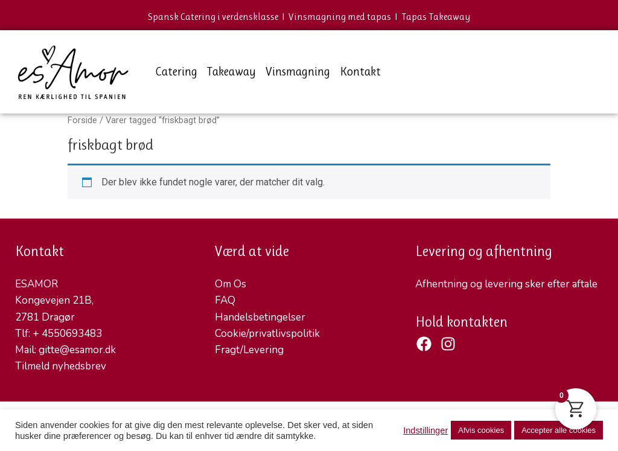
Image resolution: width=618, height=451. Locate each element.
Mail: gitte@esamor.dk (65, 350)
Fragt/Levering (249, 350)
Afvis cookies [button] (481, 430)
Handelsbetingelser (260, 317)
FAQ (225, 300)
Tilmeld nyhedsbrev (60, 366)
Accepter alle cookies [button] (558, 430)
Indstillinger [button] (425, 430)
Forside (82, 120)
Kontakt (360, 71)
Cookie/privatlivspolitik (267, 334)
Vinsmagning (298, 71)
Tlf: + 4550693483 (58, 334)
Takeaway (231, 71)
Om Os (230, 284)
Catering (176, 71)
